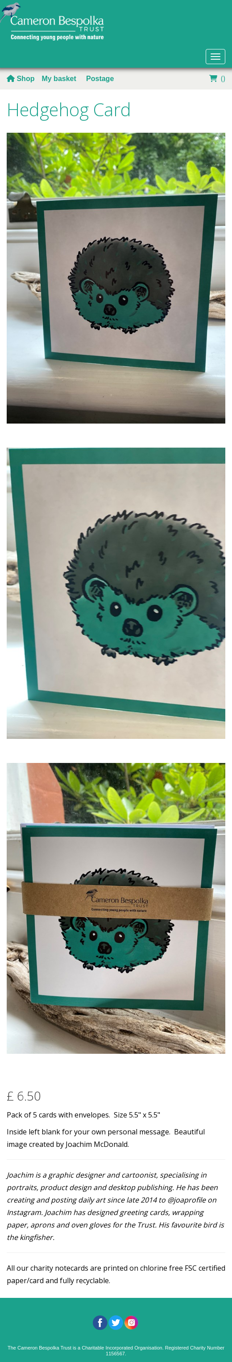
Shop (20, 78)
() (216, 78)
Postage (100, 78)
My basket (59, 78)
